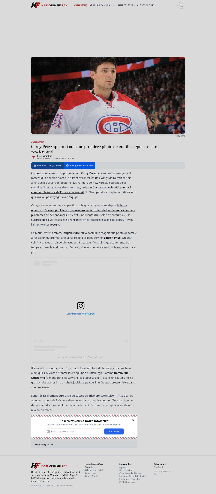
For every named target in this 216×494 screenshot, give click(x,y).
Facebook (158, 467)
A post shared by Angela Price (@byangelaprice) (80, 357)
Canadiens (90, 467)
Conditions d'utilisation (130, 473)
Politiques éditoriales (129, 479)
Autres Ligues (91, 473)
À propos (123, 467)
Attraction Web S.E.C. (46, 485)
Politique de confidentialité (132, 476)
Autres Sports (91, 476)
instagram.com (47, 444)
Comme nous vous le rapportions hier (55, 173)
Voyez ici (55, 224)
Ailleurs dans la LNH (94, 470)
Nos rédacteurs (126, 470)
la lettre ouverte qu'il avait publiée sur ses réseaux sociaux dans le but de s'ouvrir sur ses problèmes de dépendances (83, 210)
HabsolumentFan (44, 156)
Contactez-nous (127, 482)
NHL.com (180, 135)
